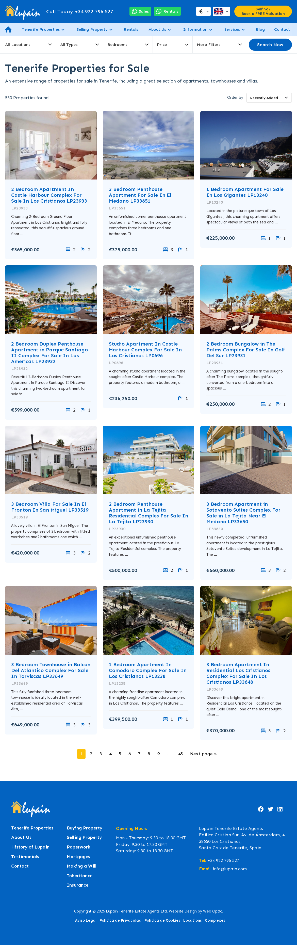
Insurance (77, 885)
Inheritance (79, 875)
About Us (157, 29)
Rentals (131, 29)
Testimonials (25, 856)
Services (232, 29)
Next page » (203, 754)
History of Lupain (30, 847)
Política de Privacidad (120, 920)
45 (180, 754)
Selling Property (92, 29)
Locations (192, 920)
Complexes (215, 920)
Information (195, 29)
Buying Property (84, 828)
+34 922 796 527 (79, 11)
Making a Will (81, 866)
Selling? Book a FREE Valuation (263, 11)
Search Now (270, 44)
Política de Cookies (162, 920)
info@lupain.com (230, 868)
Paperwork (78, 847)
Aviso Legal (85, 920)
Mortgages (78, 856)
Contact (282, 29)
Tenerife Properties (41, 29)
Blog (260, 29)
